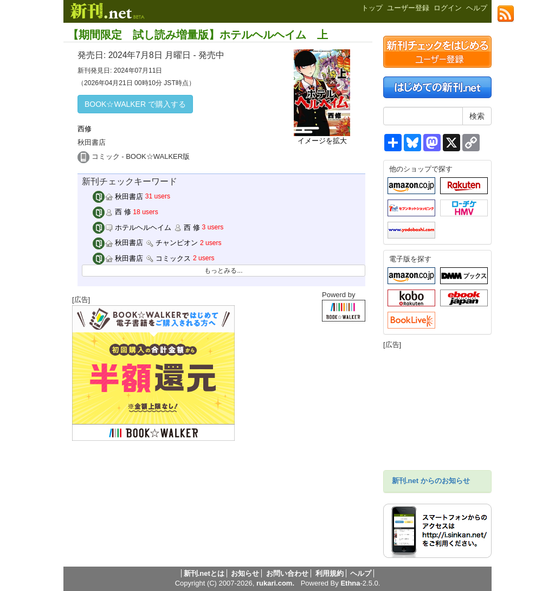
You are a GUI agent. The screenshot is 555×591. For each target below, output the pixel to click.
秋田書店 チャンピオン (145, 243)
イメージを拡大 (322, 141)
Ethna (350, 583)
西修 (85, 129)
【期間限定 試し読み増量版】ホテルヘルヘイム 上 (198, 35)
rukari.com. (275, 583)
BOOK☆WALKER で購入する (135, 104)
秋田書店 (118, 196)
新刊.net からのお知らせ (431, 481)
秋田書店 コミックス (142, 258)
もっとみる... (223, 270)
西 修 (112, 212)
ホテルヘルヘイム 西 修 (146, 227)
